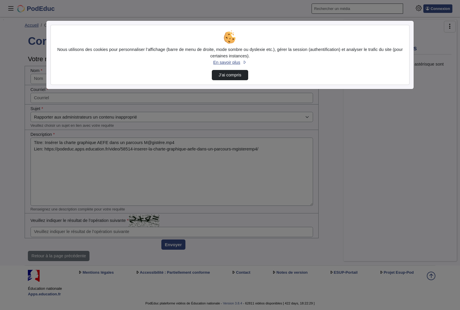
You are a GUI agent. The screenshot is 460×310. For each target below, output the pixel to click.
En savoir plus (230, 62)
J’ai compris (230, 75)
